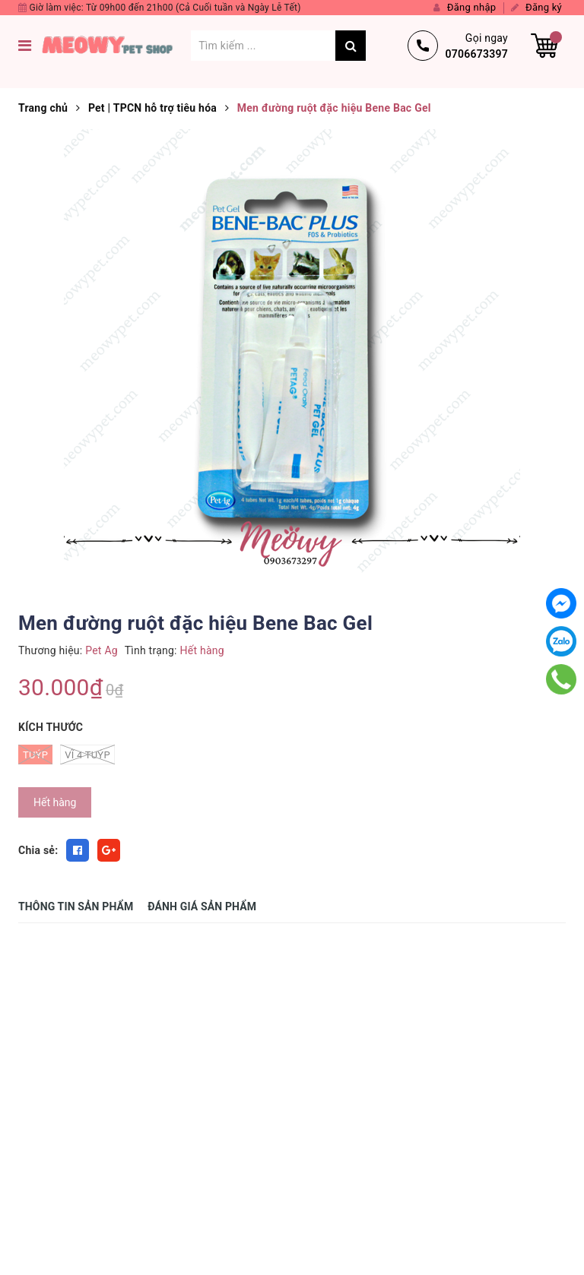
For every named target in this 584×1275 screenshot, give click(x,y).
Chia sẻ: (38, 850)
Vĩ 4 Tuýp (87, 754)
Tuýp (35, 754)
